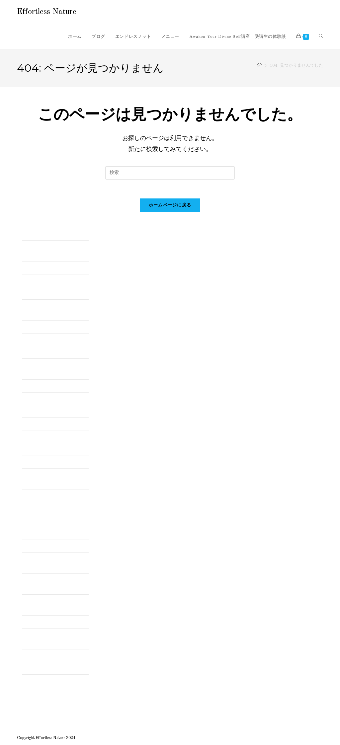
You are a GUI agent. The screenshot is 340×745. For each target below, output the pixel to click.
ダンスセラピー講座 (43, 411)
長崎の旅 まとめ (40, 680)
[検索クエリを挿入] (170, 173)
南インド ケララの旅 (45, 546)
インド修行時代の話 (43, 326)
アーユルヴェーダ (40, 293)
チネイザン (33, 423)
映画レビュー (36, 655)
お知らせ (31, 280)
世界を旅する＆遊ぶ (43, 449)
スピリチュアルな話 (43, 385)
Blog (26, 267)
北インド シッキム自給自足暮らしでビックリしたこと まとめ (54, 503)
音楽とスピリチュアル (45, 693)
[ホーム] (259, 65)
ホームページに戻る (170, 206)
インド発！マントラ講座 (47, 339)
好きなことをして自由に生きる (54, 621)
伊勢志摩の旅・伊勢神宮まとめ (54, 461)
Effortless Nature (46, 12)
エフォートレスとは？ (45, 352)
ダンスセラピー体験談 (45, 398)
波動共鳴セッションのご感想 (52, 668)
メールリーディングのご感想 (52, 436)
